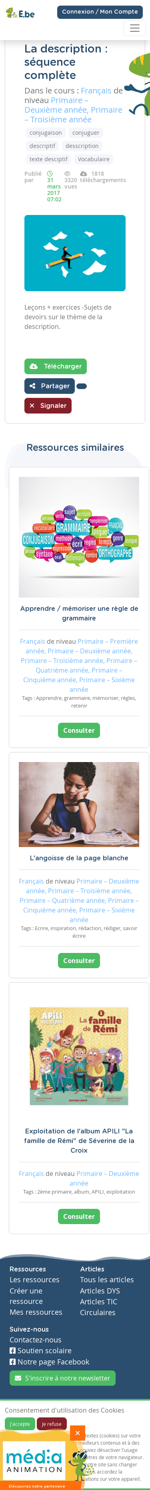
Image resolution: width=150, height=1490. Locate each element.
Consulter (79, 730)
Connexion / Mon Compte (100, 12)
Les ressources (35, 1279)
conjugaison (46, 132)
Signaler (48, 405)
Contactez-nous (36, 1339)
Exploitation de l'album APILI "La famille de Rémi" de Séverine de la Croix (79, 1141)
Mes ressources (36, 1312)
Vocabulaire (94, 159)
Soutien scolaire (41, 1350)
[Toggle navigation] (135, 28)
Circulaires (98, 1312)
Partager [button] (50, 386)
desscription (82, 146)
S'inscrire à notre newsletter (62, 1378)
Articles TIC (98, 1301)
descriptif (42, 146)
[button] (81, 386)
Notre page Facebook (49, 1361)
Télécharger (56, 366)
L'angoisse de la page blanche (79, 858)
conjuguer (86, 132)
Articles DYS (100, 1290)
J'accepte (20, 1424)
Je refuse (52, 1424)
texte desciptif (49, 159)
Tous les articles (107, 1279)
